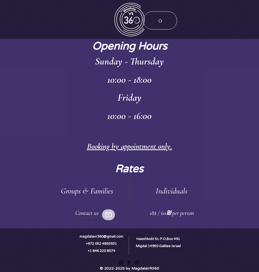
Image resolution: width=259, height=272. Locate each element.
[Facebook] (129, 262)
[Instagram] (137, 262)
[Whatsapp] (121, 262)
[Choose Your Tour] (160, 20)
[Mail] (108, 214)
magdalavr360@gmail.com (101, 236)
